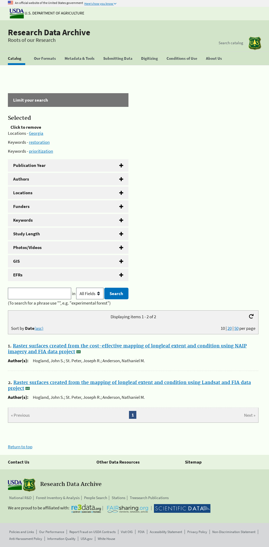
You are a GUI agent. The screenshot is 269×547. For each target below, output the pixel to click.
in (88, 293)
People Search (95, 497)
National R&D (20, 497)
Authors (21, 179)
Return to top (20, 447)
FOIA (141, 532)
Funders (21, 206)
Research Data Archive (49, 32)
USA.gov (86, 538)
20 (229, 328)
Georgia (36, 133)
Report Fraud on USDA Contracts (92, 532)
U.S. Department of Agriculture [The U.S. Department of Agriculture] (47, 13)
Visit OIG (127, 532)
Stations (118, 497)
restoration (39, 142)
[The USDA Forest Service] (255, 43)
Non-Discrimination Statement (233, 532)
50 (236, 328)
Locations (23, 193)
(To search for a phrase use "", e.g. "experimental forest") (59, 303)
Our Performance (51, 532)
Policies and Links (21, 532)
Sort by (27, 328)
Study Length (26, 234)
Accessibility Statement (166, 532)
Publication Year (29, 165)
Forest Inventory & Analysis (58, 497)
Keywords (23, 220)
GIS (16, 261)
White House (106, 538)
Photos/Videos (27, 247)
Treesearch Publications (149, 497)
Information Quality (61, 538)
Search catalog (231, 43)
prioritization (41, 151)
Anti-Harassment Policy (25, 538)
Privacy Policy (197, 532)
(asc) (38, 328)
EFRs (18, 275)
